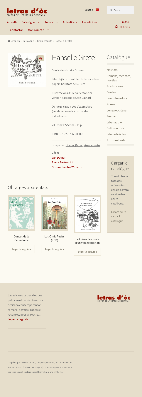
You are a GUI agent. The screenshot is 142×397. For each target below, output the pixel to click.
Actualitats (70, 22)
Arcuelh (12, 22)
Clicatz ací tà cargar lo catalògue (118, 216)
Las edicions (89, 22)
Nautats (112, 70)
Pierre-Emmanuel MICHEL (50, 371)
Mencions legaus (34, 367)
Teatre (111, 116)
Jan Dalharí (59, 157)
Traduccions (115, 86)
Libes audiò (114, 122)
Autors (49, 22)
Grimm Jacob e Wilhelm (67, 167)
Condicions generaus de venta (57, 367)
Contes (111, 92)
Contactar (16, 30)
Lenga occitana (116, 110)
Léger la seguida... (19, 319)
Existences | (32, 371)
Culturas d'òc (116, 128)
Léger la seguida (21, 249)
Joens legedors (117, 98)
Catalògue (28, 22)
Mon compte (36, 30)
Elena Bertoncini (62, 162)
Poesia (111, 104)
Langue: (92, 9)
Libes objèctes (74, 145)
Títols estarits (44, 41)
